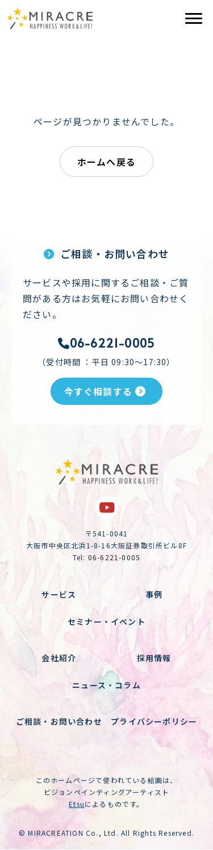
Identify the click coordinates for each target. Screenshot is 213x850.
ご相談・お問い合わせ (59, 721)
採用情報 (154, 657)
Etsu (77, 804)
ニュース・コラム (106, 685)
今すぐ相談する (105, 391)
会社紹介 (58, 657)
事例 (153, 594)
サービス (58, 594)
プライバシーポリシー (154, 721)
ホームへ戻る (106, 161)
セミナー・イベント (106, 621)
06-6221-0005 (107, 343)
